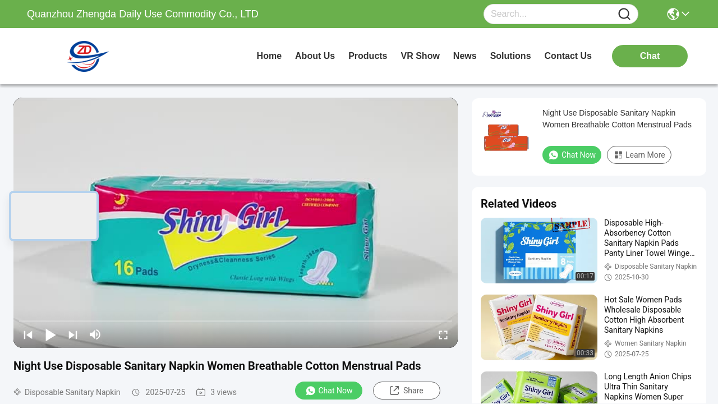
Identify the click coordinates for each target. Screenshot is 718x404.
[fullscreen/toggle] (443, 334)
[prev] (28, 334)
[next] (73, 334)
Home (269, 56)
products (367, 56)
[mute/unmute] (95, 334)
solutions (510, 56)
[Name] (624, 14)
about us (315, 56)
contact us (568, 56)
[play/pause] (50, 334)
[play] (236, 223)
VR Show (420, 56)
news (465, 56)
